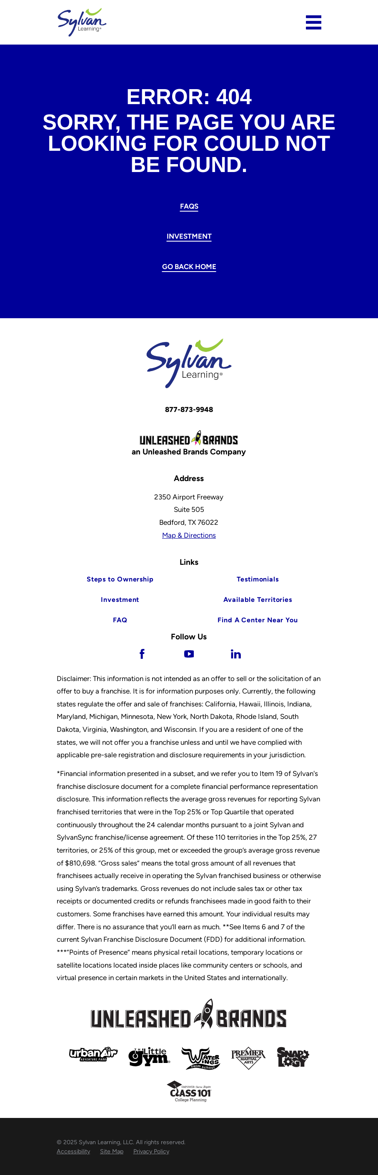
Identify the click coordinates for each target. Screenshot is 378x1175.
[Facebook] (142, 654)
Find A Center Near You (258, 620)
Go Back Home (189, 266)
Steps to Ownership (120, 579)
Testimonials (258, 579)
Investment (189, 236)
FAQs (189, 206)
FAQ (120, 620)
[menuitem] (73, 1152)
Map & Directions (189, 535)
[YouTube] (189, 654)
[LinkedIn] (236, 654)
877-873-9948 (189, 409)
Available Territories (257, 600)
